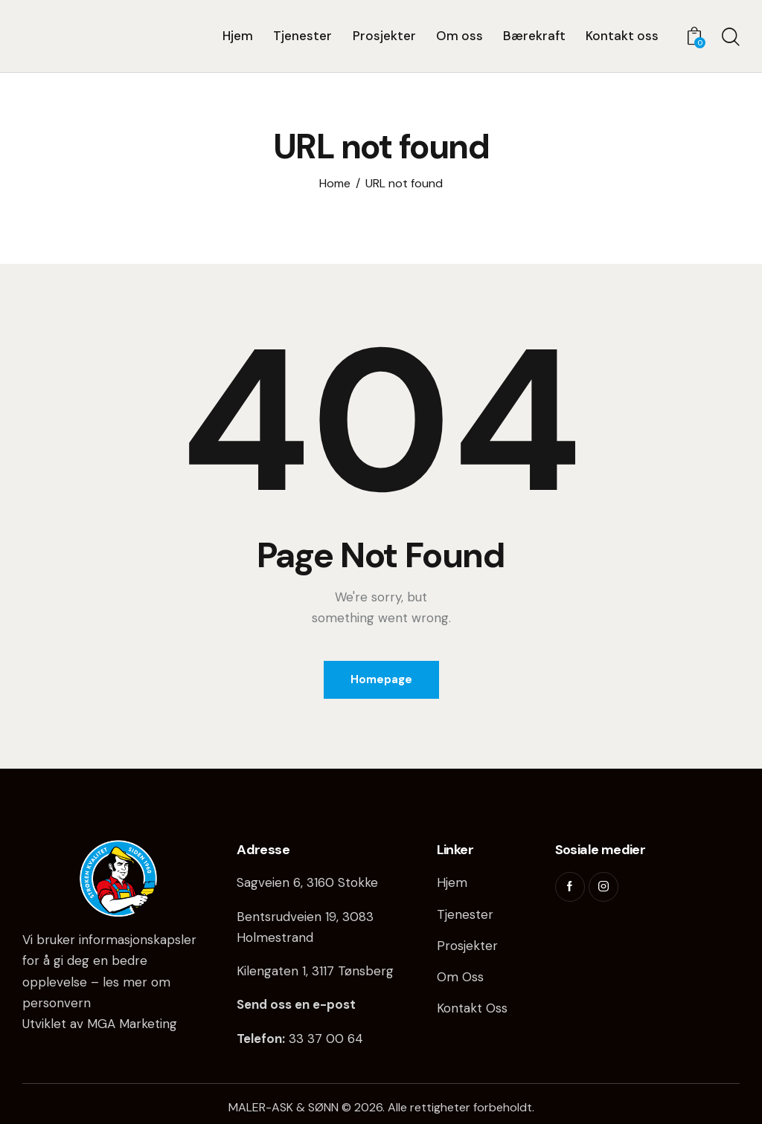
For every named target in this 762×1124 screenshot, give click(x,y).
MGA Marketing (132, 1023)
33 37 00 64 (326, 1038)
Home (334, 183)
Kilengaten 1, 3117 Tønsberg (315, 971)
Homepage (381, 679)
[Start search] (730, 38)
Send (252, 1004)
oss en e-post (311, 1004)
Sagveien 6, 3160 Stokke (307, 882)
